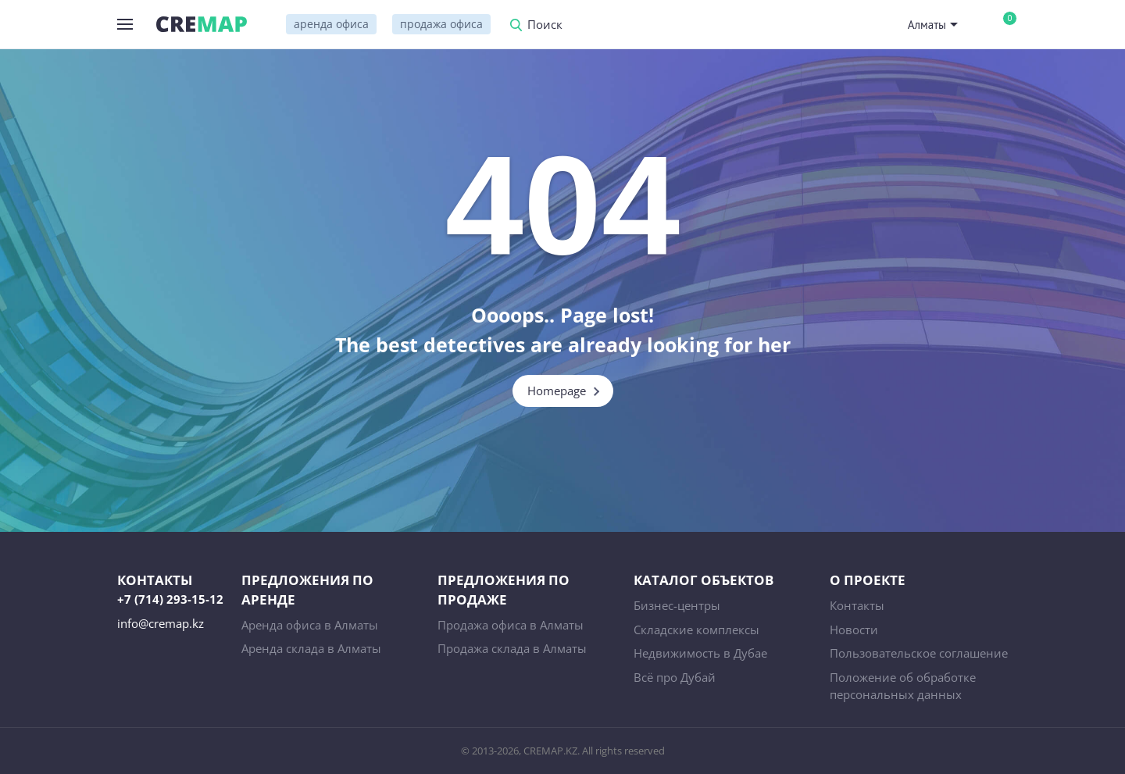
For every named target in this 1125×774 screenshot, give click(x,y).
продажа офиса (441, 23)
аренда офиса (331, 23)
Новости (854, 629)
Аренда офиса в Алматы (309, 625)
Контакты (857, 605)
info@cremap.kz (160, 623)
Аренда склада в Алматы (311, 648)
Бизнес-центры (677, 605)
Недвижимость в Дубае (700, 653)
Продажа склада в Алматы (512, 648)
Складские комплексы (696, 629)
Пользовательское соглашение (919, 653)
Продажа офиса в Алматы (511, 625)
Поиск (544, 25)
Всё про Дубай (675, 677)
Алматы (927, 24)
